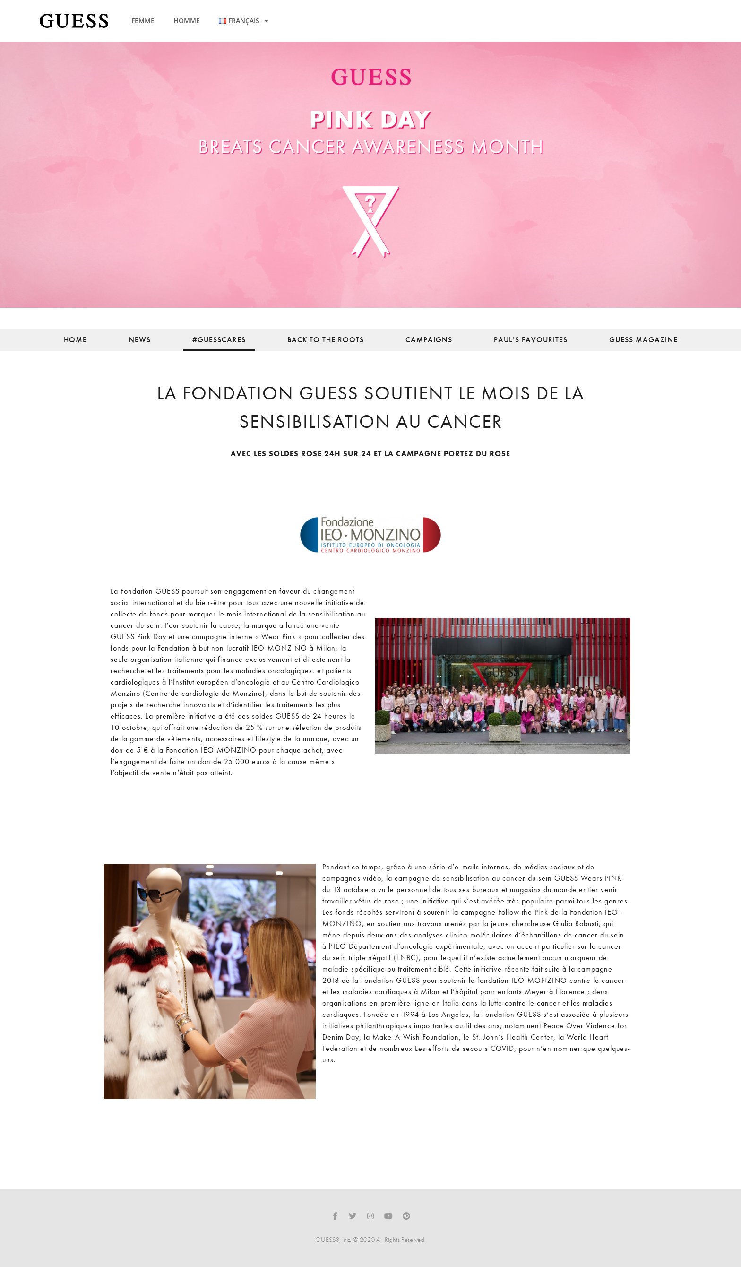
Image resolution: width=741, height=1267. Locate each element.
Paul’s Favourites (531, 340)
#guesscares (219, 340)
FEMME (143, 20)
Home (75, 340)
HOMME (186, 20)
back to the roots (325, 340)
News (140, 340)
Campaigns (428, 340)
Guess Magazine (643, 340)
